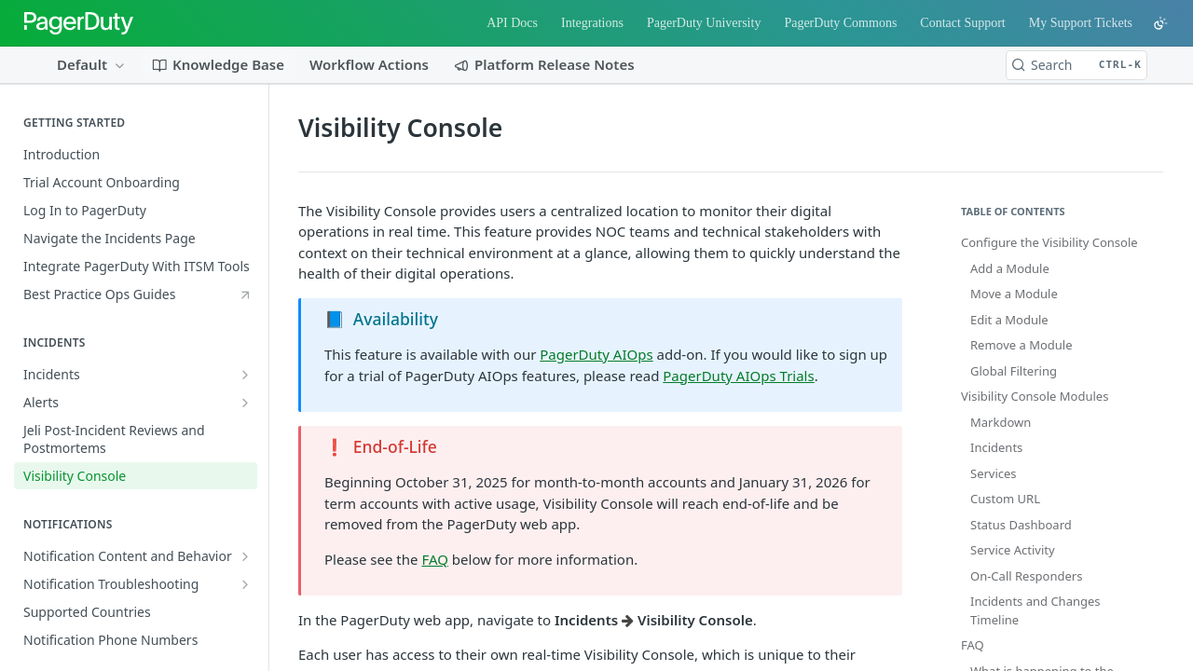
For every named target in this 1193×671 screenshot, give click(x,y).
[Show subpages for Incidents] (245, 374)
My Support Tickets (1080, 23)
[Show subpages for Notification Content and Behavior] (245, 556)
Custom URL (1005, 498)
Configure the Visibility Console (1049, 242)
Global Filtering (1013, 371)
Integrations (592, 23)
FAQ (434, 559)
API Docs (512, 23)
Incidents (996, 447)
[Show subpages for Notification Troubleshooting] (245, 584)
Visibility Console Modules (1034, 396)
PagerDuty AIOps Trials (738, 375)
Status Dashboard (1021, 524)
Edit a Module (1009, 319)
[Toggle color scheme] (1160, 23)
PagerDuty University (704, 23)
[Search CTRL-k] (1076, 65)
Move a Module (1014, 293)
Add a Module (1009, 268)
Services (993, 473)
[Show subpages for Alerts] (245, 402)
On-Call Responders (1026, 576)
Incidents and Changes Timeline (1035, 610)
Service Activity (1012, 549)
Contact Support (962, 23)
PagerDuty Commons (840, 23)
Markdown (1000, 422)
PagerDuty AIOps (596, 354)
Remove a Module (1021, 344)
